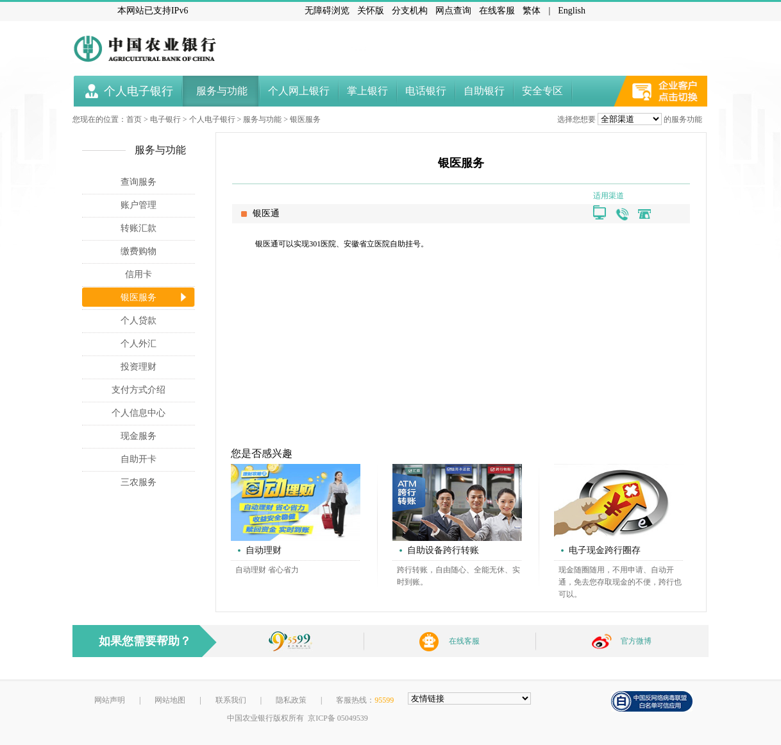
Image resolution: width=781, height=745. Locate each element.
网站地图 (170, 700)
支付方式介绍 (138, 390)
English (571, 10)
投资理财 (138, 367)
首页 (134, 119)
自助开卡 (138, 459)
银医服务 (305, 119)
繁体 (532, 10)
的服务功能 (683, 119)
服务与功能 (262, 119)
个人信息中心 (138, 413)
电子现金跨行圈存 (605, 550)
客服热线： (365, 700)
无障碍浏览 (327, 10)
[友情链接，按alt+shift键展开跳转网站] (469, 698)
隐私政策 (291, 700)
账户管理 (138, 205)
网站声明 (109, 700)
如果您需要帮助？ (145, 641)
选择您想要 (576, 119)
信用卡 (138, 274)
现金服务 (138, 436)
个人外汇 (138, 343)
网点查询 (453, 10)
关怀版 (370, 10)
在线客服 (497, 10)
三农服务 (138, 482)
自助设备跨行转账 (443, 550)
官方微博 (636, 641)
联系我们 (230, 700)
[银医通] (596, 208)
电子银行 (165, 119)
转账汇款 (138, 228)
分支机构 (410, 10)
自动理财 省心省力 (267, 569)
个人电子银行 (212, 119)
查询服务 (138, 182)
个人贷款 (138, 320)
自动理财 (263, 550)
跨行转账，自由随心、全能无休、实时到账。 (458, 576)
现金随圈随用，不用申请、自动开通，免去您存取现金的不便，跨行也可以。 (620, 582)
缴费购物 (138, 251)
